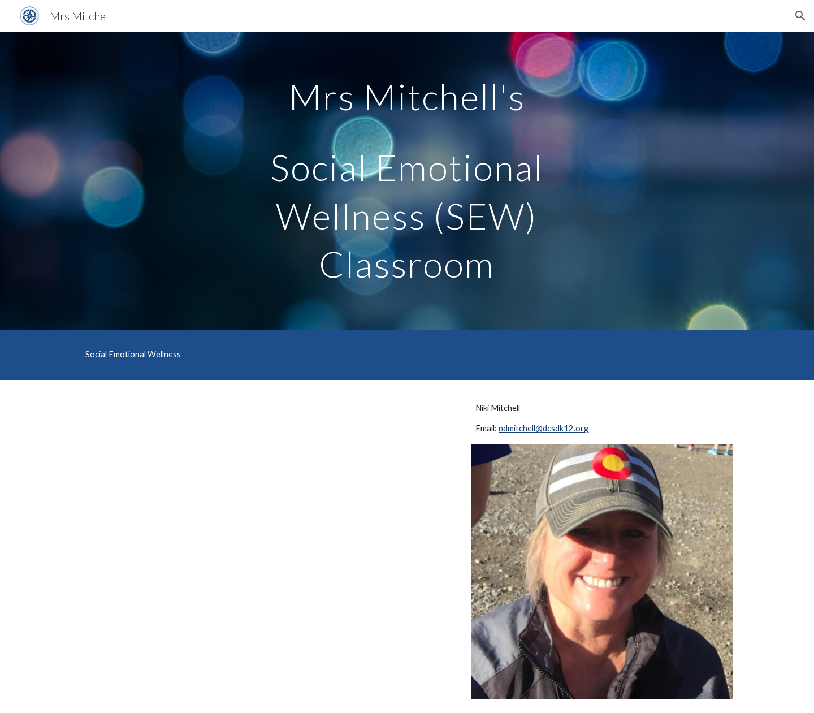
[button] (800, 15)
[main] (407, 180)
